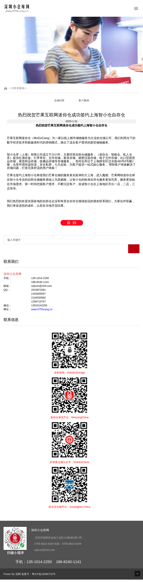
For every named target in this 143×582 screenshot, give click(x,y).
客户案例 (84, 100)
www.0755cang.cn (42, 300)
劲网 (18, 565)
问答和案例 (17, 88)
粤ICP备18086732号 (44, 565)
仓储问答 (59, 100)
